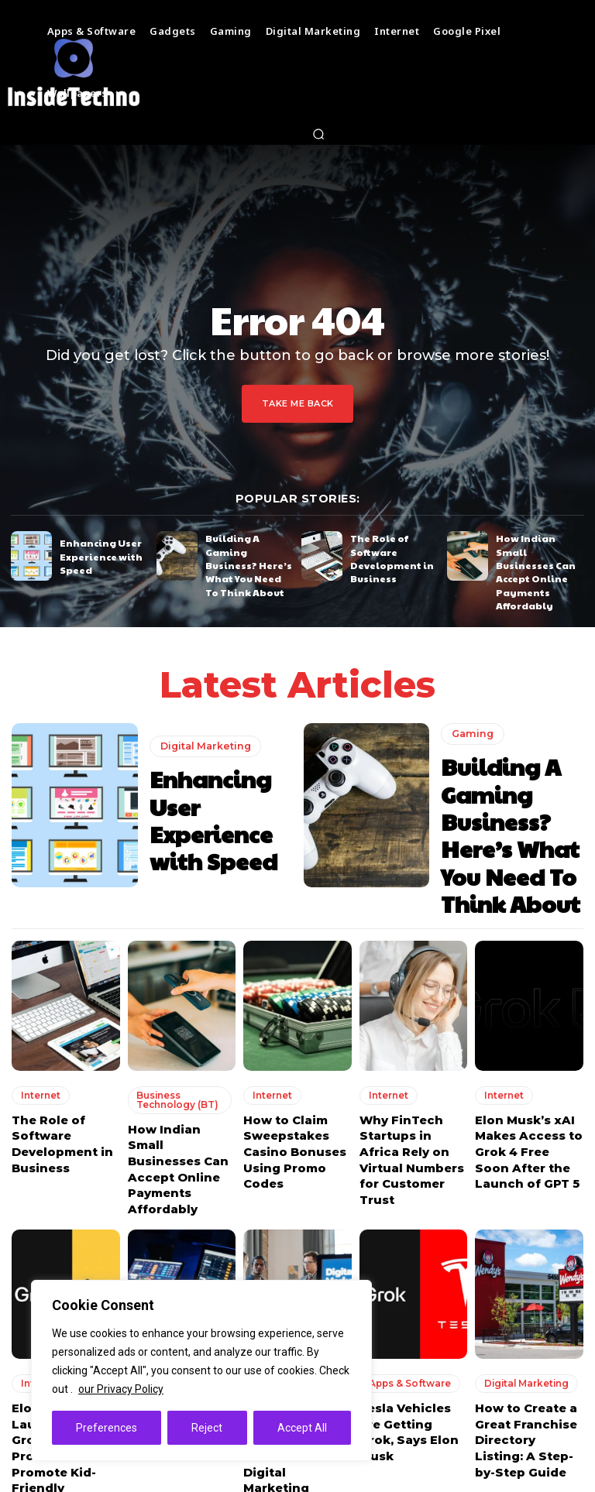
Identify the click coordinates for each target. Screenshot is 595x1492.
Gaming (470, 721)
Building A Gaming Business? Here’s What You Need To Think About (246, 554)
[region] (201, 1370)
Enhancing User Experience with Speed (94, 554)
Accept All (302, 1428)
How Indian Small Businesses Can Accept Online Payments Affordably (534, 557)
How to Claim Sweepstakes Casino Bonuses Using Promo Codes (289, 1082)
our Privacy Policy (120, 1389)
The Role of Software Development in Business (385, 554)
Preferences (106, 1428)
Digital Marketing (203, 740)
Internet (37, 1030)
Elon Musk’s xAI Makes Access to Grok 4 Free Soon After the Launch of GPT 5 (525, 1082)
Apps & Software (406, 1290)
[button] (319, 134)
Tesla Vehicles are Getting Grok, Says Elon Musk (411, 1328)
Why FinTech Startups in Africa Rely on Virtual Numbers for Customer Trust (411, 1082)
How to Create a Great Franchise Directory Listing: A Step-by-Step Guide (526, 1342)
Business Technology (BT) (174, 1034)
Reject (206, 1428)
